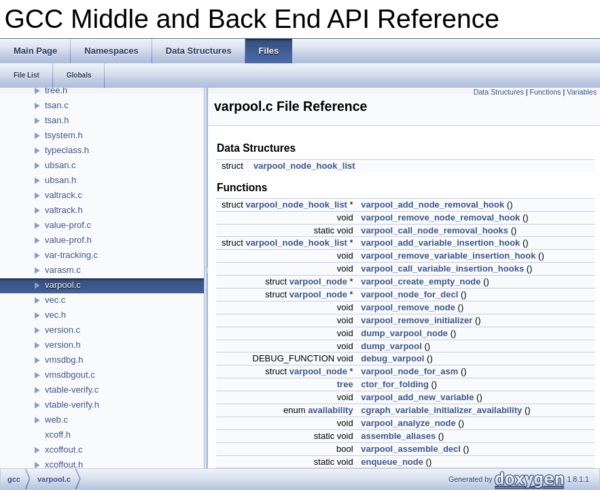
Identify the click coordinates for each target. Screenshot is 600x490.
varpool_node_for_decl (409, 294)
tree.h (56, 90)
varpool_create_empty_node (420, 281)
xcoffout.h (64, 464)
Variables (582, 92)
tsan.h (57, 120)
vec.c (55, 300)
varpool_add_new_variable (417, 397)
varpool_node (318, 281)
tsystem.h (64, 135)
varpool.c (63, 285)
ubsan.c (60, 165)
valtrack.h (64, 210)
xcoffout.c (63, 449)
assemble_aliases (398, 436)
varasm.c (63, 270)
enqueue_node (392, 462)
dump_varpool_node (404, 333)
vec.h (55, 315)
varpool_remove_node (408, 307)
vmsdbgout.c (70, 375)
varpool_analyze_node (408, 423)
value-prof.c (68, 225)
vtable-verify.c (72, 390)
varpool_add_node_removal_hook (432, 204)
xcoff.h (58, 434)
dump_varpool (391, 346)
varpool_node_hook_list (304, 166)
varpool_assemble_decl (411, 449)
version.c (62, 330)
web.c (56, 419)
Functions (545, 92)
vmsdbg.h (64, 360)
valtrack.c (63, 195)
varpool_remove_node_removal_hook (440, 217)
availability (330, 410)
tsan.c (57, 105)
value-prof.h (68, 240)
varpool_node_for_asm (409, 371)
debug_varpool (392, 358)
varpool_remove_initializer (416, 320)
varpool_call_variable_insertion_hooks (442, 268)
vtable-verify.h (72, 404)
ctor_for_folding (395, 384)
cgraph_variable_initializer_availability (441, 410)
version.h (63, 345)
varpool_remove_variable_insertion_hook (448, 255)
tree (345, 384)
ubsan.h (60, 180)
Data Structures (499, 92)
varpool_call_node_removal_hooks (434, 230)
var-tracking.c (71, 255)
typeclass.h (67, 150)
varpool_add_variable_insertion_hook (440, 243)
